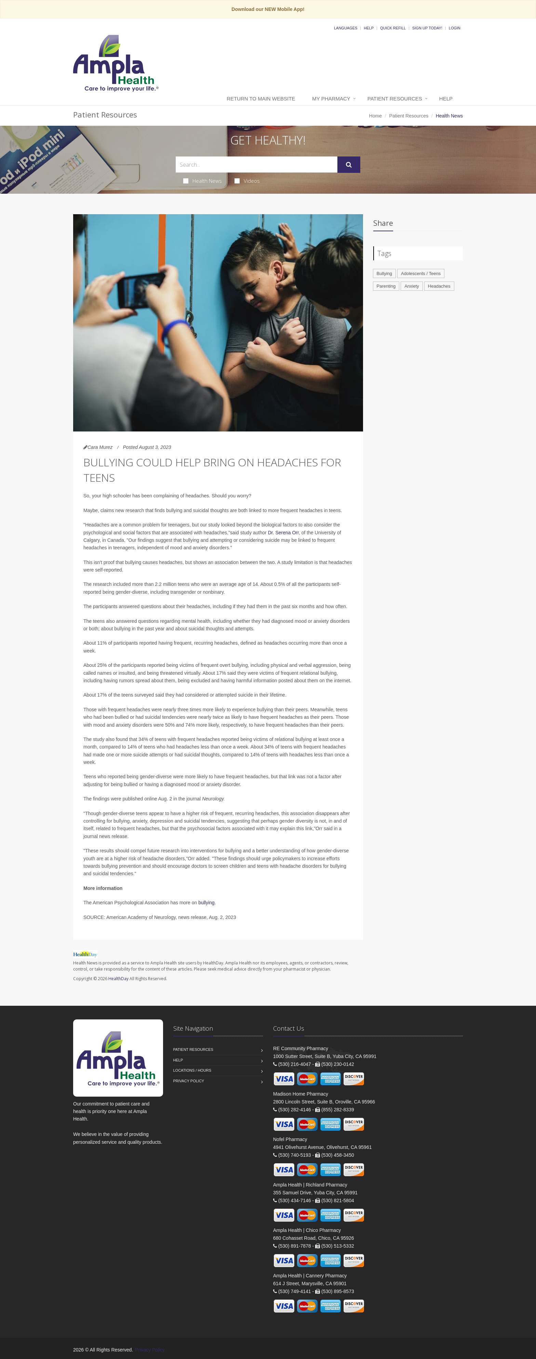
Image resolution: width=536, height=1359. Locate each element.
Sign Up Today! (427, 28)
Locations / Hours (192, 1070)
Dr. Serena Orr (283, 532)
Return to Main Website (261, 98)
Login (454, 28)
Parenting (386, 286)
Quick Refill (393, 28)
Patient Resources (394, 98)
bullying (206, 902)
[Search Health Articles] (256, 164)
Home (375, 116)
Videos (247, 180)
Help (369, 28)
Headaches (439, 286)
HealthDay (118, 979)
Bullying (384, 273)
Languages (345, 28)
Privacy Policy (188, 1081)
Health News (202, 180)
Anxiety (411, 286)
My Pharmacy (331, 98)
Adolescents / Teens (421, 273)
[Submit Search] (348, 164)
